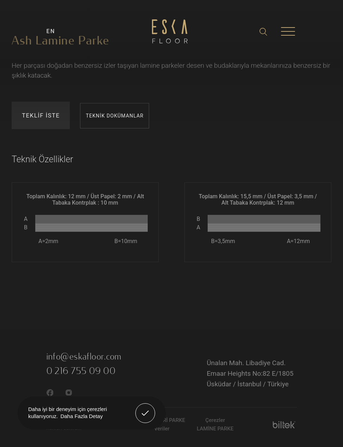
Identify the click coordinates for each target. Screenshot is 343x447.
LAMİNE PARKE (215, 428)
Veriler (162, 428)
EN (51, 31)
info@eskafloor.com (84, 357)
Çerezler (215, 420)
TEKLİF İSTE (41, 115)
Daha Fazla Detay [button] (81, 416)
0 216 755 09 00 (81, 371)
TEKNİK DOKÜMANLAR (114, 116)
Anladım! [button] (145, 408)
